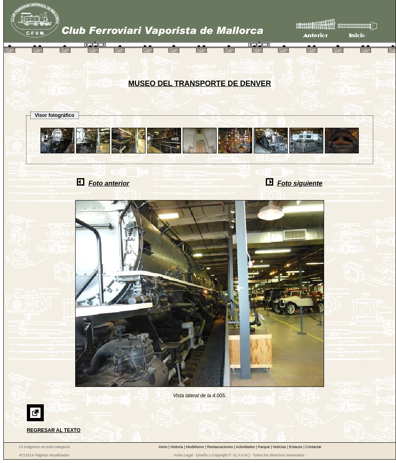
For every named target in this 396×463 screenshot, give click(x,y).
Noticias (280, 447)
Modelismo (195, 447)
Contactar (313, 447)
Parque (264, 447)
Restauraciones (220, 447)
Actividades (246, 447)
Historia (177, 447)
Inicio (164, 447)
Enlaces (296, 447)
